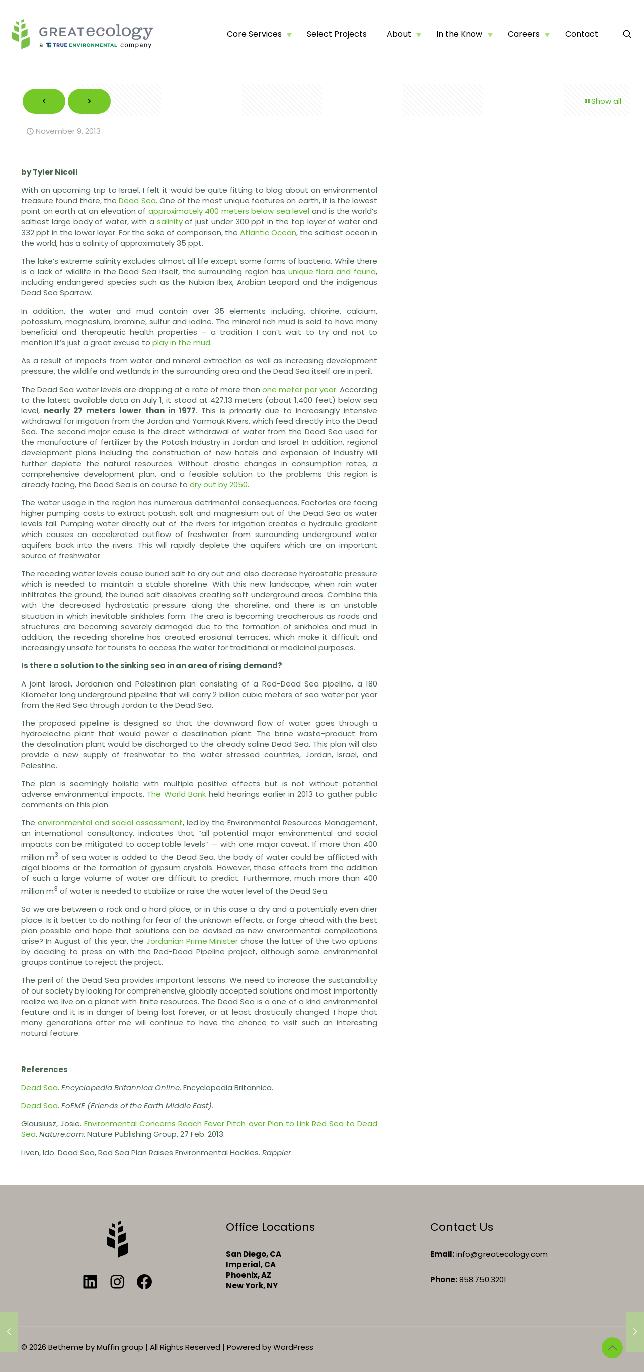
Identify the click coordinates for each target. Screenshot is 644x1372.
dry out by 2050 (219, 484)
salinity (170, 221)
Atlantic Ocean (268, 232)
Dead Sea (137, 200)
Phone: (443, 1279)
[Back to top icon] (612, 1347)
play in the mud (181, 342)
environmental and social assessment (110, 822)
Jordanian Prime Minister (192, 941)
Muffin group (120, 1347)
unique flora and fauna (332, 271)
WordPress (293, 1347)
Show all (602, 101)
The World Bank (176, 794)
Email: (442, 1254)
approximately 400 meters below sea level (229, 211)
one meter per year (299, 389)
